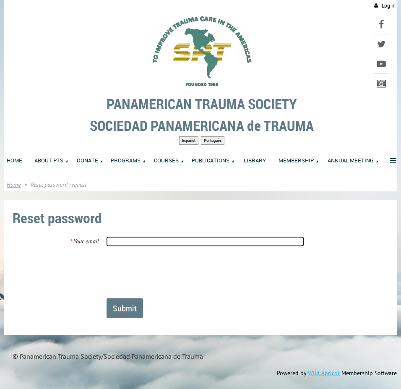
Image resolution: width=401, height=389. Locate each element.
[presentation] (170, 272)
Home (14, 184)
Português (212, 140)
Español (188, 140)
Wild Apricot (324, 373)
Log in (389, 5)
